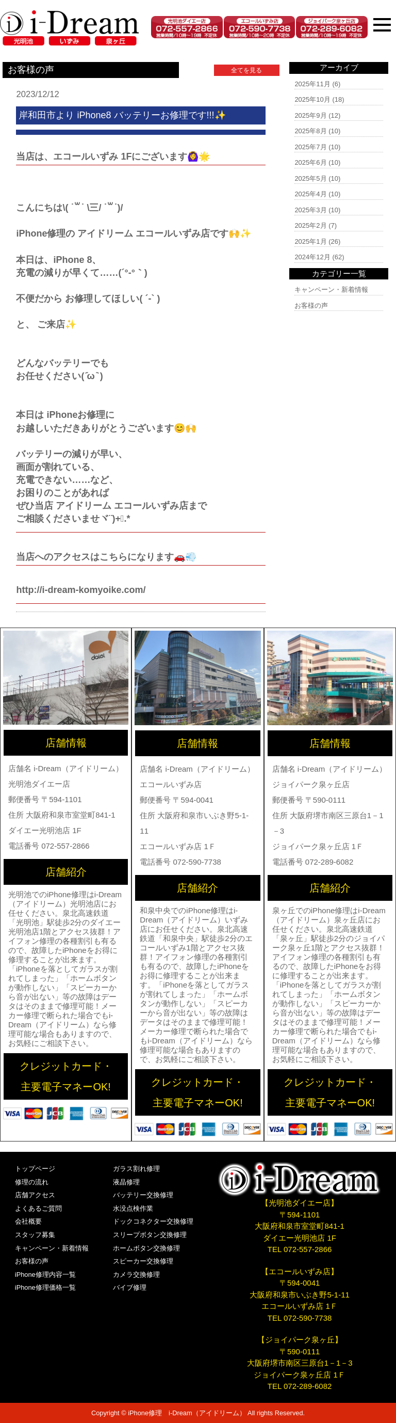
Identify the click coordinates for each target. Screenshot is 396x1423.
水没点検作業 (133, 1208)
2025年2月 (310, 225)
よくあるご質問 (38, 1208)
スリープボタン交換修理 (150, 1235)
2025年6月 (310, 162)
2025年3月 (310, 210)
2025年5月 (310, 178)
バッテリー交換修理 (143, 1195)
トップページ (35, 1168)
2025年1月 (310, 241)
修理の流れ (31, 1182)
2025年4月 (310, 194)
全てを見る (246, 70)
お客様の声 (311, 305)
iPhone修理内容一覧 (45, 1274)
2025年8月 (310, 131)
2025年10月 (312, 99)
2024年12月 (312, 257)
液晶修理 (126, 1182)
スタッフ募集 (35, 1235)
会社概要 (28, 1221)
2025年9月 (310, 115)
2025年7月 (310, 147)
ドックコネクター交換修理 (153, 1221)
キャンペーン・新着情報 (331, 289)
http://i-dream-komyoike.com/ (80, 590)
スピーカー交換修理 (143, 1261)
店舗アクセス (35, 1195)
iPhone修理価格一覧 (45, 1287)
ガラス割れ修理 (136, 1168)
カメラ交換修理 (136, 1274)
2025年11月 (312, 84)
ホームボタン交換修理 (146, 1248)
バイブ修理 (129, 1287)
